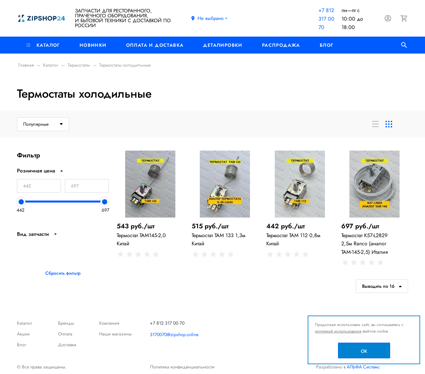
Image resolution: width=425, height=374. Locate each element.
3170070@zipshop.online (174, 334)
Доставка (67, 344)
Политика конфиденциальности (182, 367)
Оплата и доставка (155, 45)
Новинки (93, 45)
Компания (109, 323)
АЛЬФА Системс (362, 367)
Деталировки (222, 45)
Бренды (66, 323)
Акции (23, 334)
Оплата (65, 334)
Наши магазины (115, 334)
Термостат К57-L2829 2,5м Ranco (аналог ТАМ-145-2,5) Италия (364, 243)
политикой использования (338, 331)
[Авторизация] (388, 18)
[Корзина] (404, 18)
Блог (327, 45)
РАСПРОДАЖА (281, 45)
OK (364, 351)
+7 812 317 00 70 (326, 19)
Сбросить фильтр (63, 273)
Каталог (43, 45)
